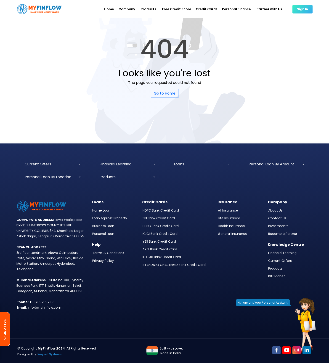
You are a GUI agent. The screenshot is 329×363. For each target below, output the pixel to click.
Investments (278, 226)
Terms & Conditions (108, 252)
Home (109, 9)
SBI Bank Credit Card (159, 218)
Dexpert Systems (49, 354)
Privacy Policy (103, 260)
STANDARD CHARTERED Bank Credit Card (174, 264)
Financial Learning (282, 252)
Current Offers (280, 260)
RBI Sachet (276, 276)
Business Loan (103, 226)
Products (275, 268)
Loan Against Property (109, 218)
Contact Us (277, 218)
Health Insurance (231, 226)
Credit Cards (207, 9)
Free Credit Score (176, 9)
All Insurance (228, 210)
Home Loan (101, 210)
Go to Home (164, 93)
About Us (275, 210)
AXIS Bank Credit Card (160, 249)
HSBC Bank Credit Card (161, 226)
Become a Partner (282, 233)
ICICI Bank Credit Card (160, 233)
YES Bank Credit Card (159, 241)
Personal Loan (103, 233)
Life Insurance (229, 218)
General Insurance (232, 233)
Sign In (302, 9)
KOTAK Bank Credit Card (162, 257)
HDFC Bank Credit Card (161, 210)
